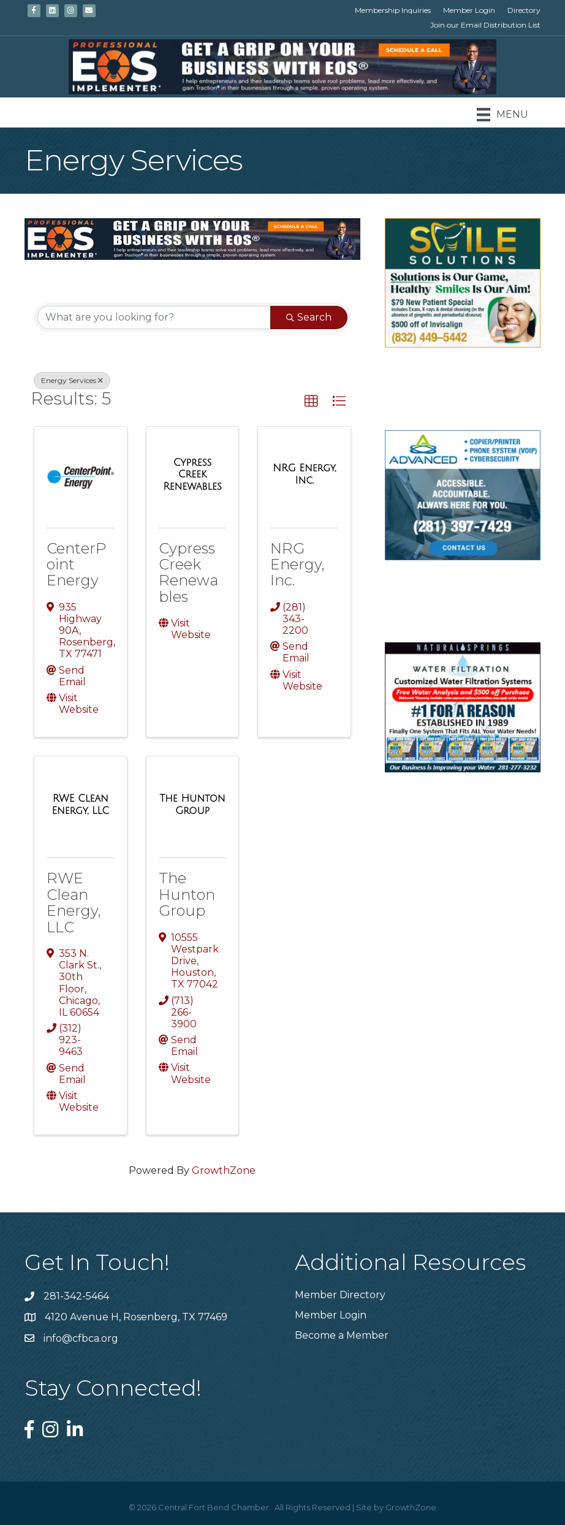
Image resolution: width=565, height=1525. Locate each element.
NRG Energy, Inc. (297, 564)
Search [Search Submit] (309, 317)
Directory (523, 10)
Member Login (469, 10)
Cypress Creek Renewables (188, 572)
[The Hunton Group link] (193, 804)
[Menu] (502, 114)
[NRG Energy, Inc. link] (304, 474)
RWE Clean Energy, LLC (74, 902)
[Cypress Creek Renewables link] (193, 475)
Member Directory (340, 1295)
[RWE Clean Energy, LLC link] (81, 804)
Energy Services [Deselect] (72, 380)
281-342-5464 (76, 1296)
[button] (311, 401)
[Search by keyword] (154, 317)
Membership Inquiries (393, 10)
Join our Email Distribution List (485, 24)
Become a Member (342, 1335)
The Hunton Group (187, 894)
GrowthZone (224, 1170)
